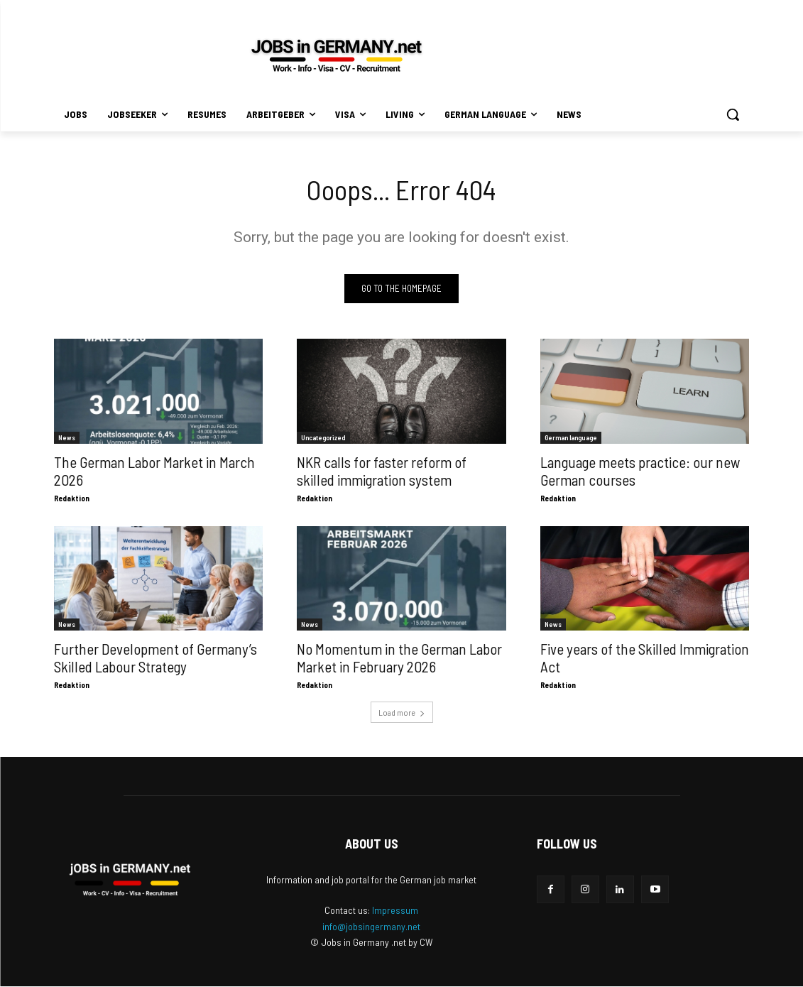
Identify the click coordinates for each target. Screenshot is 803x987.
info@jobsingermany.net (371, 927)
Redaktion (71, 498)
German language (571, 437)
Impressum (395, 911)
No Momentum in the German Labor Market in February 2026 (399, 658)
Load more (401, 713)
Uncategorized (323, 437)
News (66, 437)
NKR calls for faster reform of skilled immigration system (381, 471)
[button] (733, 114)
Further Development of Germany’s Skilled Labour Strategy (155, 658)
